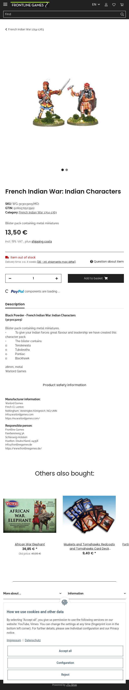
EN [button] (94, 4)
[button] (106, 4)
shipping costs (42, 241)
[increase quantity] (56, 278)
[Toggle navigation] (5, 2)
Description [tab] (15, 304)
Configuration (65, 662)
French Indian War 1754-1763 (38, 212)
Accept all (65, 651)
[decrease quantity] (10, 278)
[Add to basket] (8, 40)
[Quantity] (33, 278)
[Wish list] (114, 4)
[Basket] (122, 4)
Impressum (14, 640)
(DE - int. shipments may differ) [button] (56, 262)
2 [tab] (66, 170)
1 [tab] (62, 170)
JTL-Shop (71, 684)
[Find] (61, 14)
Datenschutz (33, 640)
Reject (65, 674)
